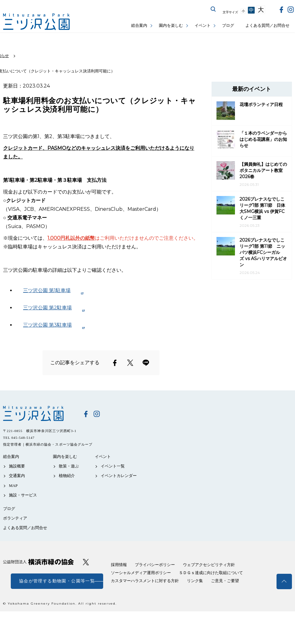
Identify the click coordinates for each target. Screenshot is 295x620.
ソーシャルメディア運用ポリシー (141, 572)
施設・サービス (23, 495)
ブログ (228, 25)
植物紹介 (67, 475)
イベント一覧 (113, 466)
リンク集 (195, 580)
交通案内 (17, 475)
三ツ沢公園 (38, 413)
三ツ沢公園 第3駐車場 (47, 325)
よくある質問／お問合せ (267, 25)
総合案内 (139, 25)
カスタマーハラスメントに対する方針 (145, 580)
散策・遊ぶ (69, 466)
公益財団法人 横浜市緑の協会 (38, 562)
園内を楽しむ (171, 25)
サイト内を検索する (213, 9)
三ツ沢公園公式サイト (37, 21)
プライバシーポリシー (155, 564)
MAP (13, 485)
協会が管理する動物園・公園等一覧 (57, 581)
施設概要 (17, 466)
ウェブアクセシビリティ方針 (209, 564)
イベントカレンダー (119, 475)
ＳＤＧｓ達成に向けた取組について (211, 572)
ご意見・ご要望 (225, 580)
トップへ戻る (284, 581)
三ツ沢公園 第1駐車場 (47, 290)
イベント (203, 25)
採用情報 (119, 564)
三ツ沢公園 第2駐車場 (47, 308)
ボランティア (15, 518)
